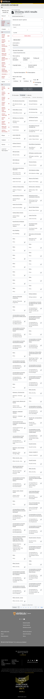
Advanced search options (20, 19)
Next (42, 607)
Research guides (26, 622)
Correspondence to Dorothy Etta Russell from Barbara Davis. (35, 378)
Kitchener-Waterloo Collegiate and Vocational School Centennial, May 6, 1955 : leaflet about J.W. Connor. (19, 538)
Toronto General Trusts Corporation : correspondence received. (19, 423)
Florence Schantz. (33, 162)
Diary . (30, 269)
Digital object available (26, 58)
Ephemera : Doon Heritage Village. (18, 448)
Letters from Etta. (32, 215)
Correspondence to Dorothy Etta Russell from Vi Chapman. (19, 586)
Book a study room (5, 631)
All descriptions (31, 72)
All (2, 18)
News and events (4, 636)
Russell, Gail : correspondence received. (35, 418)
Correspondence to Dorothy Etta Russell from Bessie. (19, 373)
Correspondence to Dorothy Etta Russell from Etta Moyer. (35, 365)
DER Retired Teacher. (33, 117)
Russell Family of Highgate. (18, 221)
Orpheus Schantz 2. (17, 143)
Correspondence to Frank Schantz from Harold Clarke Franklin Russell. (35, 431)
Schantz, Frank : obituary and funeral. (19, 402)
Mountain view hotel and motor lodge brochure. (18, 467)
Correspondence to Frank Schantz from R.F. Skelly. (18, 436)
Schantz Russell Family (5, 36)
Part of (3, 16)
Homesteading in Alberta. (18, 195)
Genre (3, 144)
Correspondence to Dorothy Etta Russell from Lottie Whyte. (35, 407)
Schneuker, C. (5, 74)
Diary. (14, 238)
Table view (28, 95)
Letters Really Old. (16, 135)
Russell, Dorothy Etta (5, 45)
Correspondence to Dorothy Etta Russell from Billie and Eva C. (19, 316)
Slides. (30, 561)
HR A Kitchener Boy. (33, 109)
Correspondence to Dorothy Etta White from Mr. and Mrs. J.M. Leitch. (35, 303)
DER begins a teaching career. (35, 153)
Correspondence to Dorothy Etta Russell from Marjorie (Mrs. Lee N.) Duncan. (35, 585)
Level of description (5, 149)
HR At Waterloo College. (34, 170)
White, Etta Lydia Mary (5, 54)
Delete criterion (27, 35)
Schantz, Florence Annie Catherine (5, 64)
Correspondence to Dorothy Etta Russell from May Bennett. (35, 515)
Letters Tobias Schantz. (34, 136)
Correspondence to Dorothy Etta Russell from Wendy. (19, 341)
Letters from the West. (17, 204)
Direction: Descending (37, 97)
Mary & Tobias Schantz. (34, 207)
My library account (27, 627)
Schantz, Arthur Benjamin (5, 123)
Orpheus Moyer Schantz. (18, 212)
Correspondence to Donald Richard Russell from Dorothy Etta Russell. (19, 511)
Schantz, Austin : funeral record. (18, 491)
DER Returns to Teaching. (18, 118)
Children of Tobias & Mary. (18, 186)
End (24, 78)
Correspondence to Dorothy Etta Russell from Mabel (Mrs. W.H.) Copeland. (19, 573)
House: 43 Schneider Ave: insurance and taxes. (34, 503)
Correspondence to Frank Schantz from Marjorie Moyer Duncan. (35, 478)
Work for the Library (27, 631)
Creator (4, 29)
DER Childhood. (16, 160)
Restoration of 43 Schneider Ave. (35, 234)
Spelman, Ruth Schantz (5, 131)
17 (38, 607)
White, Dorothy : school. (18, 597)
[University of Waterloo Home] (5, 1)
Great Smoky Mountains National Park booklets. (34, 492)
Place (3, 135)
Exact (36, 84)
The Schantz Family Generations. (33, 224)
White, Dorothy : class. (17, 458)
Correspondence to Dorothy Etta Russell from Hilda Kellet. (19, 361)
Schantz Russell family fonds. (5, 23)
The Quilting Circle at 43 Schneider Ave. (34, 126)
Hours (2, 633)
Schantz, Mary (5, 118)
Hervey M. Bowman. (33, 100)
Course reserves (26, 625)
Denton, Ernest (5, 77)
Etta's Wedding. (16, 230)
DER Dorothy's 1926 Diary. (34, 186)
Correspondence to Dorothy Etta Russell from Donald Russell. (19, 525)
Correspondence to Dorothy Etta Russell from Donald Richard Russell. (35, 318)
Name (3, 81)
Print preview (15, 95)
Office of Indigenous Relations (29, 672)
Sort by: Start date (26, 97)
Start (14, 78)
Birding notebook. (33, 293)
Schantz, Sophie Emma (5, 104)
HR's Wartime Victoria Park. (19, 100)
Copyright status (17, 65)
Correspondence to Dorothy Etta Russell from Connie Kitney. (35, 340)
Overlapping (38, 82)
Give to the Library (27, 633)
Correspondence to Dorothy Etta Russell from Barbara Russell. (19, 329)
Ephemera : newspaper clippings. (18, 412)
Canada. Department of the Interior (5, 70)
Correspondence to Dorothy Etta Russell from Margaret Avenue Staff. (35, 548)
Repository (15, 45)
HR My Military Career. (17, 109)
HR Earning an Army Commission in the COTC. (34, 196)
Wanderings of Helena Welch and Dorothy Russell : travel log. (35, 353)
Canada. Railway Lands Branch (5, 59)
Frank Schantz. (16, 126)
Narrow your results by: (5, 11)
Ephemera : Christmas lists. (18, 392)
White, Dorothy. (32, 389)
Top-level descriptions (19, 72)
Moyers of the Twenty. (33, 178)
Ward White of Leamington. (35, 144)
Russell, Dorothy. (32, 443)
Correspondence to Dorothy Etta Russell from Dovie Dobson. (19, 479)
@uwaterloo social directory (32, 662)
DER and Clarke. (16, 151)
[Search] (27, 27)
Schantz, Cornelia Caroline (5, 50)
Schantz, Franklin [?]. (33, 452)
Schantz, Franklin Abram (5, 98)
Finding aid (36, 58)
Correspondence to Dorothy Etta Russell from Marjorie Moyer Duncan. (35, 571)
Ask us (24, 636)
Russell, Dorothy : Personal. (35, 537)
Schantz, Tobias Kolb (5, 114)
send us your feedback (21, 642)
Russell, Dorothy (32, 460)
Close (19, 10)
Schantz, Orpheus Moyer (5, 41)
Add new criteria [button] (16, 39)
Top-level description (18, 50)
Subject (4, 140)
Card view (22, 95)
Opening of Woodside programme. (17, 297)
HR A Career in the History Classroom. (18, 169)
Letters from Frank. (17, 178)
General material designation (32, 66)
